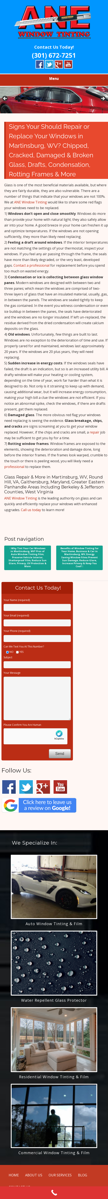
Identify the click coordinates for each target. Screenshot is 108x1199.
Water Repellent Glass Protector (54, 1000)
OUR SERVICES (60, 1175)
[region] (54, 99)
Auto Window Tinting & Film (54, 923)
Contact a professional (31, 265)
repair (94, 432)
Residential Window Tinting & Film (54, 1076)
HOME (14, 1175)
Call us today (31, 510)
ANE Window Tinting (30, 202)
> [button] (103, 99)
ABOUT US (33, 1175)
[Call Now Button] (54, 1192)
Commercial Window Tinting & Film (54, 1152)
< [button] (5, 99)
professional (14, 466)
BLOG (82, 1175)
